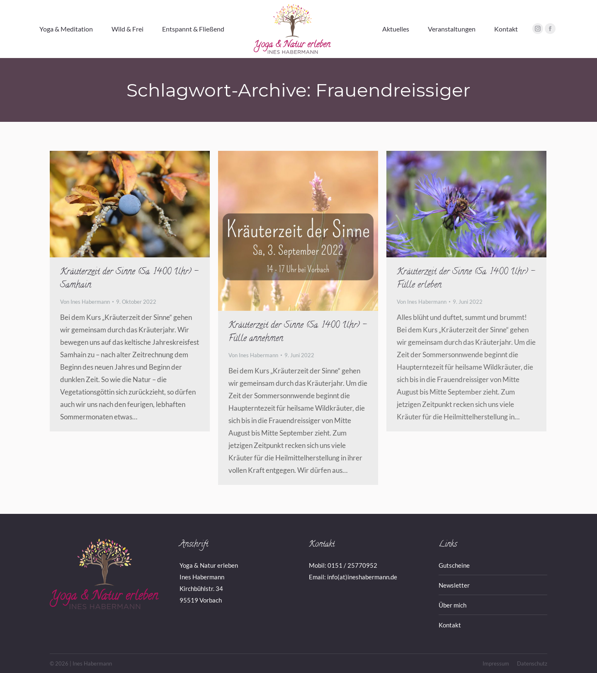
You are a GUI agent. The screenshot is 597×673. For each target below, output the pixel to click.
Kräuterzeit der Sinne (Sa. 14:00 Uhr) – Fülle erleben (466, 279)
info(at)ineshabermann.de (362, 577)
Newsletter (454, 585)
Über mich (452, 605)
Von (85, 301)
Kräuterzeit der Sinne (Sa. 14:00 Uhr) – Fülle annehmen (297, 332)
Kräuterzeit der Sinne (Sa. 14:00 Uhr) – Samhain (129, 279)
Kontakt (450, 625)
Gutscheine (454, 565)
